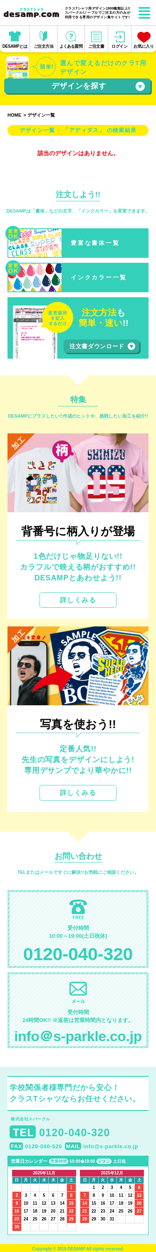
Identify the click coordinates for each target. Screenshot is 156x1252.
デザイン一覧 (41, 114)
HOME (14, 114)
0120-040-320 (78, 954)
